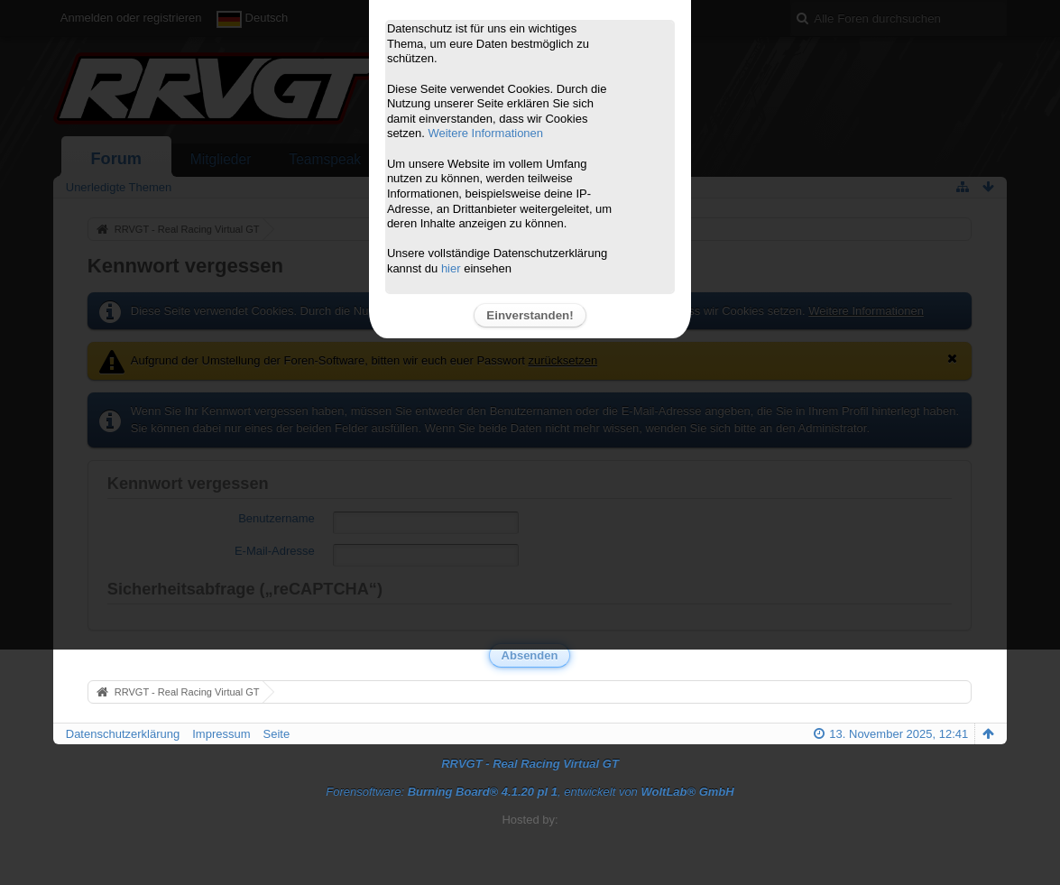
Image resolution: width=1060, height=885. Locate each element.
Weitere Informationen (485, 133)
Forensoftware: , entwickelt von (529, 791)
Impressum (221, 734)
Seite (276, 734)
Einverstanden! (529, 315)
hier (451, 268)
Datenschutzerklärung (123, 734)
